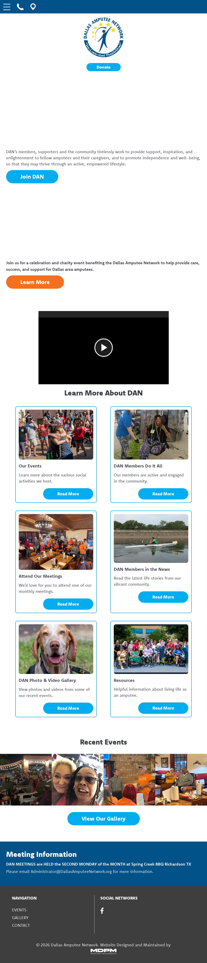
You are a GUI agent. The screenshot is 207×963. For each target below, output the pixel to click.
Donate (104, 67)
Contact (21, 925)
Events (19, 909)
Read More (68, 493)
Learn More (35, 281)
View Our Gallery (104, 818)
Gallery (20, 917)
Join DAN (32, 176)
